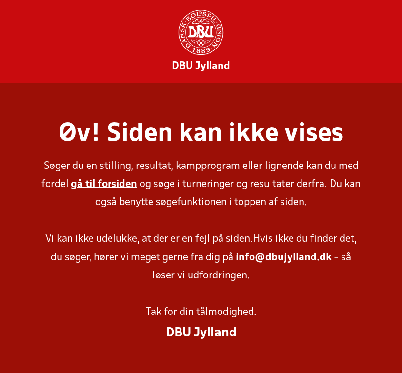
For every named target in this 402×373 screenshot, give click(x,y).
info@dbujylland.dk (284, 257)
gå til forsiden (104, 184)
